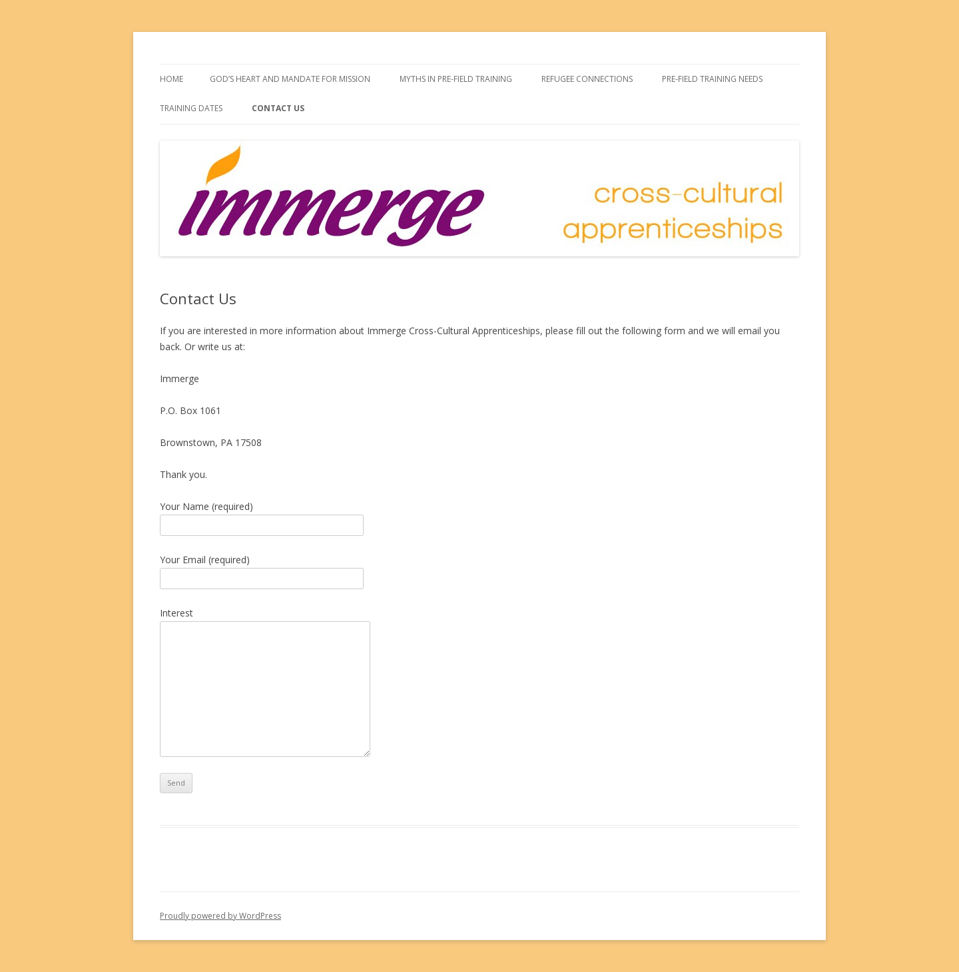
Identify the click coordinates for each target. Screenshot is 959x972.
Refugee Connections (587, 79)
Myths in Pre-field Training (456, 79)
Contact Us (278, 108)
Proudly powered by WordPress (220, 915)
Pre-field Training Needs (712, 79)
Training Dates (191, 108)
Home (171, 79)
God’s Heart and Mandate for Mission (290, 79)
